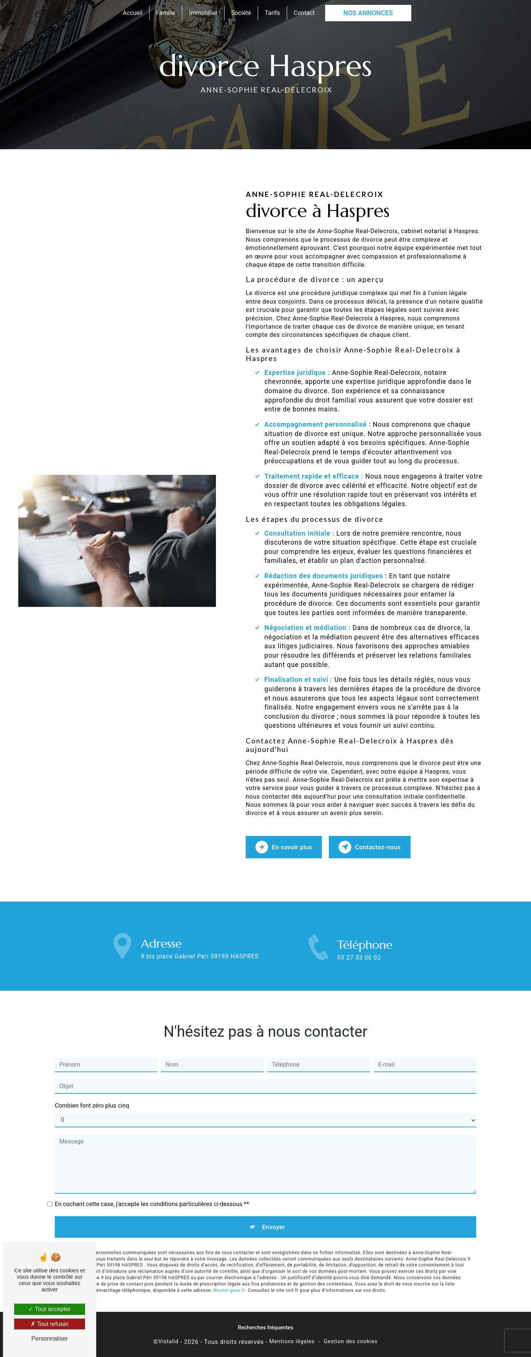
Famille (165, 12)
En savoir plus (285, 846)
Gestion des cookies (351, 1340)
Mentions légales (292, 1340)
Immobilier (203, 12)
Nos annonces (368, 13)
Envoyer (274, 1196)
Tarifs (272, 12)
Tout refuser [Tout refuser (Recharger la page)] (50, 1324)
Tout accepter (49, 1309)
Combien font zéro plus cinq (92, 1074)
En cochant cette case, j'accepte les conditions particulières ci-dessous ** (152, 1173)
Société (241, 12)
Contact (304, 12)
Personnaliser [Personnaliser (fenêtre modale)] (49, 1338)
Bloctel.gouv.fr (229, 1260)
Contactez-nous (376, 846)
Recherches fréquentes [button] (265, 1326)
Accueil (132, 12)
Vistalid (168, 1340)
